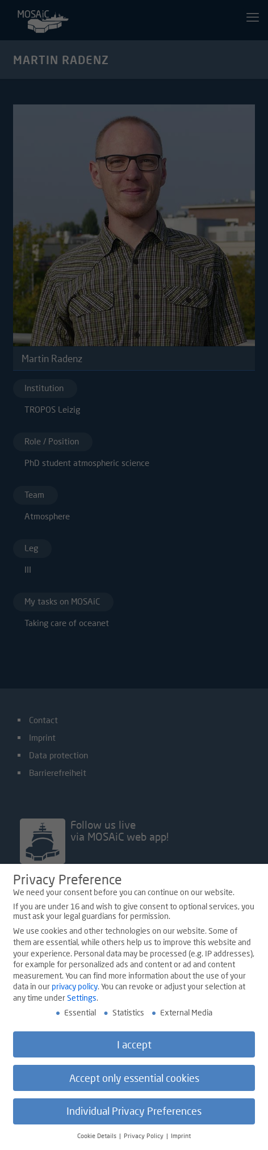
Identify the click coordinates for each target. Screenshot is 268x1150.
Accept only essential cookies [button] (134, 1081)
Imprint (181, 1139)
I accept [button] (134, 1048)
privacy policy (75, 989)
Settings (82, 1000)
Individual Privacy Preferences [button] (134, 1114)
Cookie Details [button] (97, 1139)
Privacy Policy (144, 1139)
